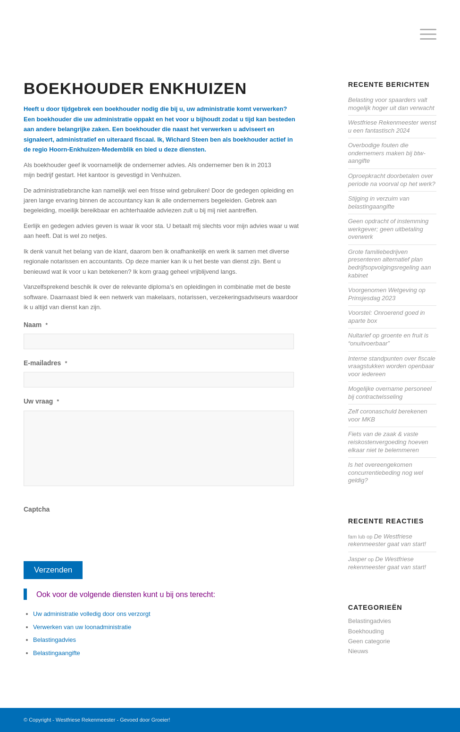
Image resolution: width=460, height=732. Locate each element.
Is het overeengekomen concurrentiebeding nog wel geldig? (385, 472)
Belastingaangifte (56, 652)
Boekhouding (366, 631)
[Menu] (423, 35)
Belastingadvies (54, 639)
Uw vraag (41, 401)
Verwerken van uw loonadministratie (82, 627)
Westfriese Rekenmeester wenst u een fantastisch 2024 (392, 126)
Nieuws (358, 651)
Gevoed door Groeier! (145, 720)
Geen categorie (369, 641)
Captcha (37, 509)
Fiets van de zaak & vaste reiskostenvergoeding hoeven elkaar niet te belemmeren (388, 441)
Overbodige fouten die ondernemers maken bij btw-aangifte (387, 153)
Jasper (357, 559)
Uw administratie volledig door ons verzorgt (92, 613)
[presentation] (95, 536)
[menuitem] (423, 35)
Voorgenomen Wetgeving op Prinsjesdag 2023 (387, 294)
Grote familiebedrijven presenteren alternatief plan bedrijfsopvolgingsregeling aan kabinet (389, 263)
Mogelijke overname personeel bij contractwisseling (390, 392)
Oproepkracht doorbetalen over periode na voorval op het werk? (391, 179)
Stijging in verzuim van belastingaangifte (379, 202)
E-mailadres (45, 363)
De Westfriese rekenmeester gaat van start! (387, 540)
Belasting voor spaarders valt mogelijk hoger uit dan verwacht (391, 103)
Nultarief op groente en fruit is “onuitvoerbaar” (388, 339)
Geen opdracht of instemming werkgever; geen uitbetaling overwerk (388, 229)
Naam (36, 324)
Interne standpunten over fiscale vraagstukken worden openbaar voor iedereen (391, 366)
